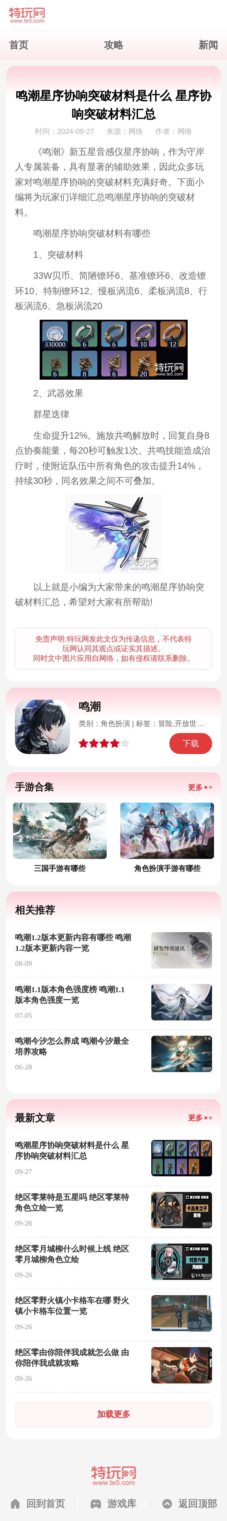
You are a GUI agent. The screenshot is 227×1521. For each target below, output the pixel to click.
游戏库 (121, 1503)
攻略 (113, 45)
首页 (18, 45)
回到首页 (45, 1503)
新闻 (208, 45)
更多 (195, 787)
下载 (190, 743)
